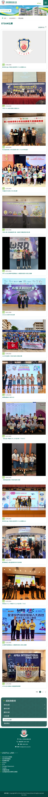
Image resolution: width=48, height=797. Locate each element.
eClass (39, 3)
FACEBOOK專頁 (7, 757)
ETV (3, 764)
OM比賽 (6, 716)
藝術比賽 (7, 708)
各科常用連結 (6, 759)
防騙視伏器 (5, 770)
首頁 (5, 18)
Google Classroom (8, 766)
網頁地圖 (6, 793)
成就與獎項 (12, 18)
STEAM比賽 (8, 720)
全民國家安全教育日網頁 (10, 772)
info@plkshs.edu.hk (25, 747)
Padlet (4, 768)
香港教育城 (5, 761)
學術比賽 (7, 705)
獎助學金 (7, 723)
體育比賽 (7, 712)
